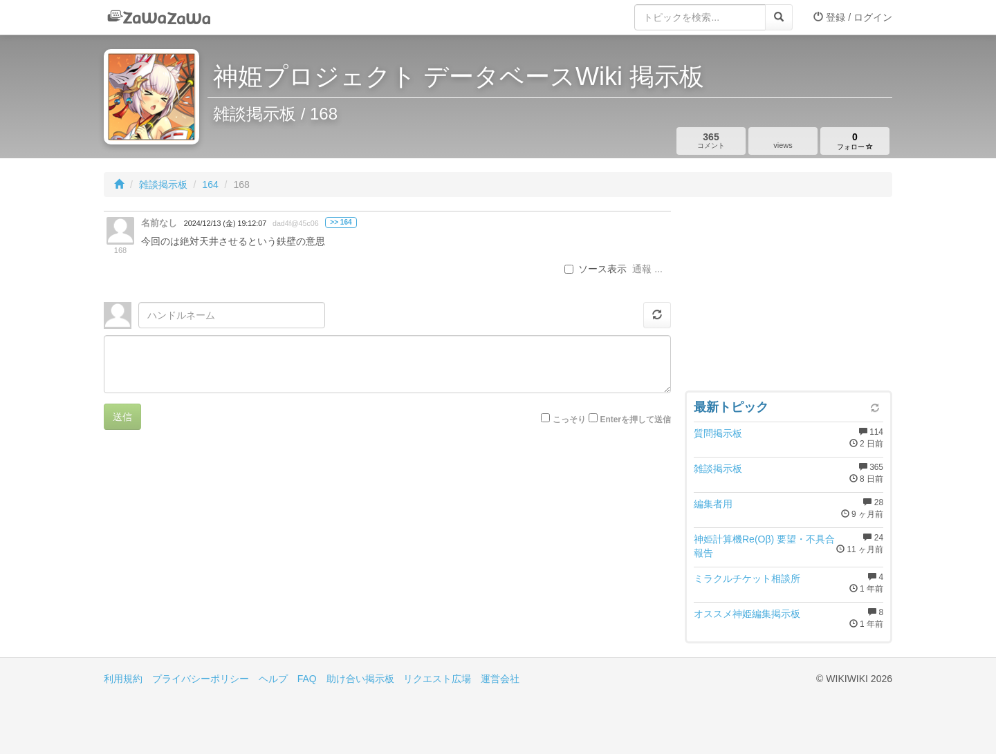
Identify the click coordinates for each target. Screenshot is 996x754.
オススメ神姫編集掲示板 (747, 613)
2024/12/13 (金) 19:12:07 (225, 223)
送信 (122, 416)
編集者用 (713, 503)
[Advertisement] (788, 297)
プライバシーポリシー (200, 678)
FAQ (307, 678)
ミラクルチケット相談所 (747, 578)
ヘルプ (273, 678)
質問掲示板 (718, 433)
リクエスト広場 (437, 678)
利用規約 (123, 678)
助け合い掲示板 (360, 678)
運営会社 (500, 678)
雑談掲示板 (163, 184)
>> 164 (340, 222)
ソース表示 (595, 268)
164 (210, 184)
